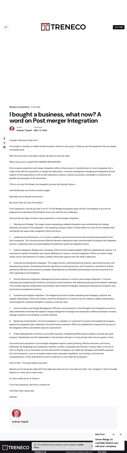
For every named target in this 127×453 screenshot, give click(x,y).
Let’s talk (119, 27)
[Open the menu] (5, 27)
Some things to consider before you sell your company (106, 443)
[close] (92, 446)
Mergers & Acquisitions (19, 107)
